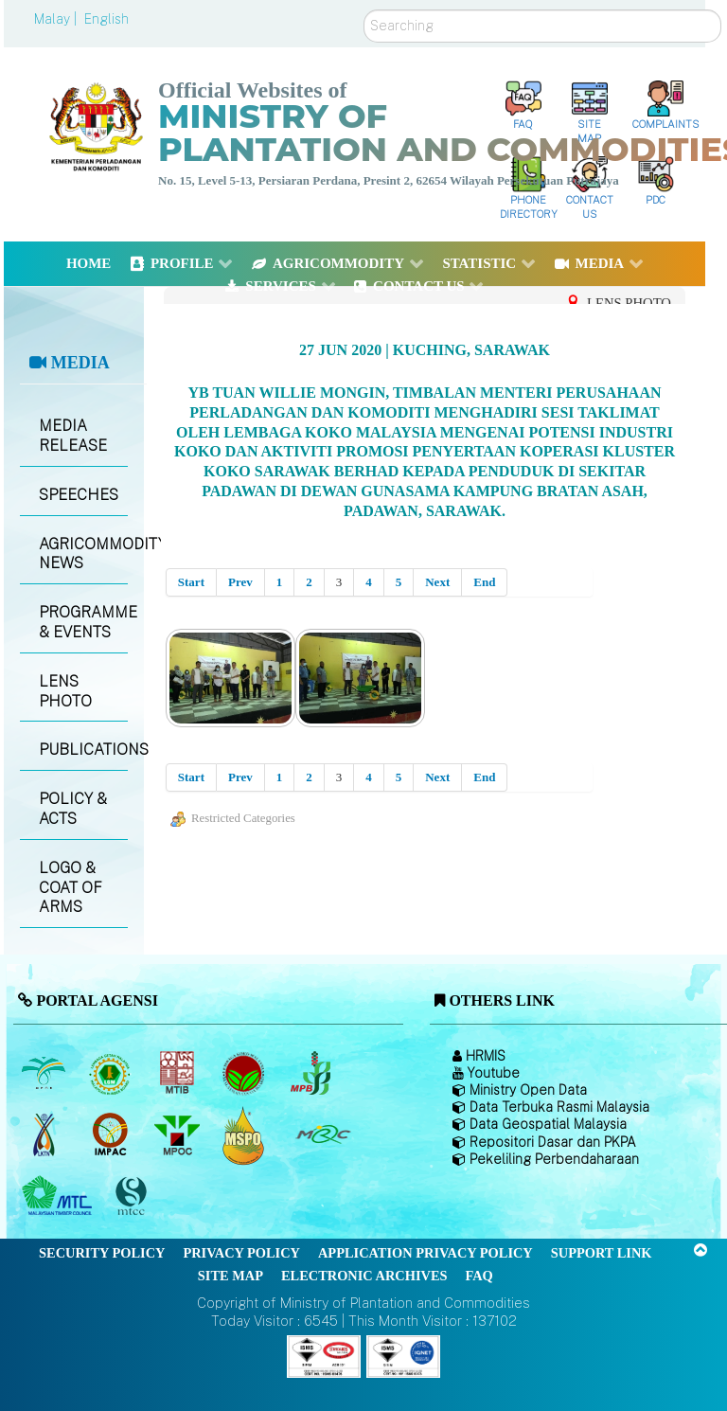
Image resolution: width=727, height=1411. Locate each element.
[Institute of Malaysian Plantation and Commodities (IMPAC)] (112, 1135)
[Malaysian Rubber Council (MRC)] (322, 1135)
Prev (240, 582)
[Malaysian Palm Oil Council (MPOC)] (178, 1135)
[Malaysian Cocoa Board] (245, 1073)
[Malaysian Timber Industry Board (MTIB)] (178, 1073)
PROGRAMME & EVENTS (83, 622)
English (106, 19)
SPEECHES (78, 495)
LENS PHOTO (65, 691)
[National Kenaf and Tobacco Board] (45, 1135)
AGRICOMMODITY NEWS (83, 554)
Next (437, 582)
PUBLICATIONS (83, 750)
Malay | (57, 19)
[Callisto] (324, 1355)
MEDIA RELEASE (73, 436)
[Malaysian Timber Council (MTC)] (59, 1196)
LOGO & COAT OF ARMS (70, 888)
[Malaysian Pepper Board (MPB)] (312, 1073)
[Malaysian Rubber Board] (112, 1073)
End (484, 582)
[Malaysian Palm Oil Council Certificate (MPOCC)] (245, 1134)
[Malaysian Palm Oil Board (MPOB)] (45, 1073)
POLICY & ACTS (73, 809)
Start (191, 582)
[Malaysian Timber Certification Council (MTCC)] (133, 1196)
